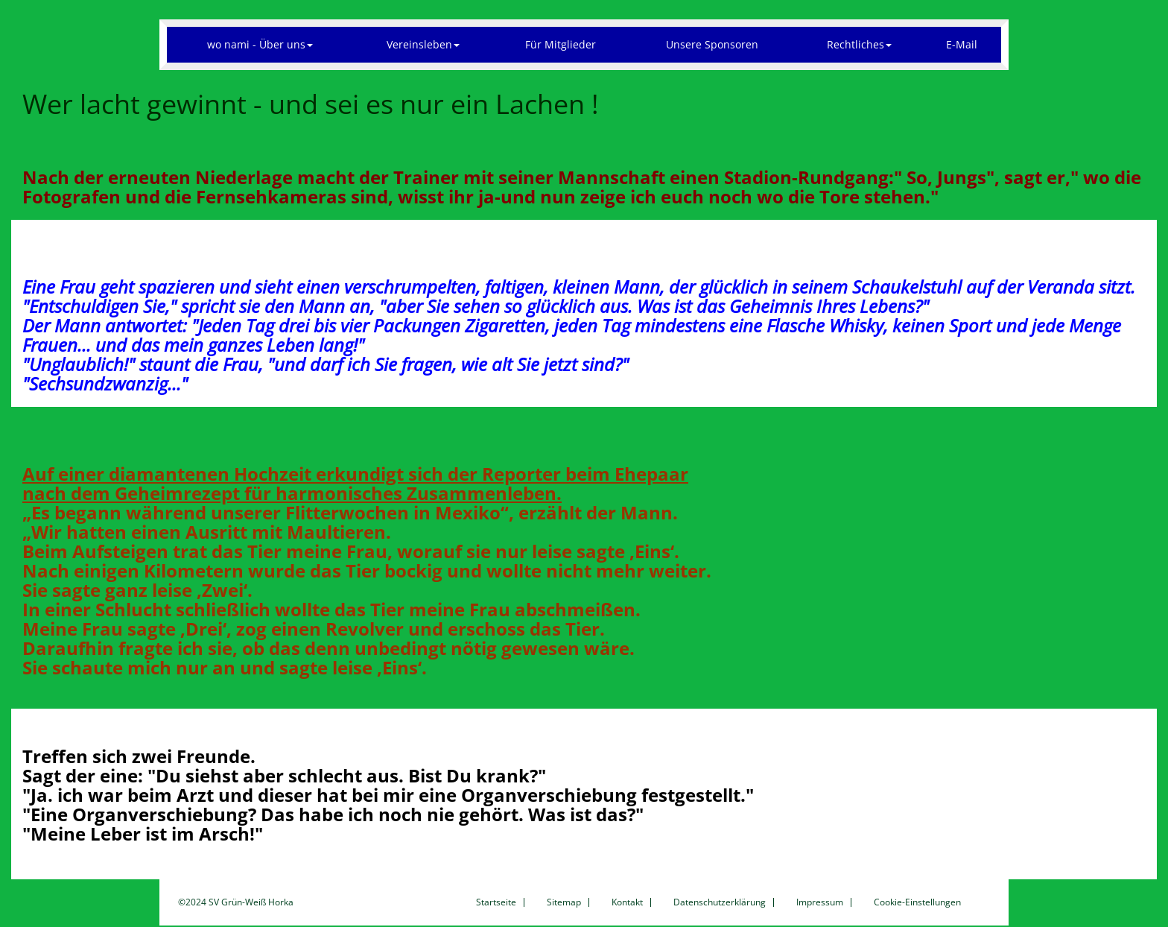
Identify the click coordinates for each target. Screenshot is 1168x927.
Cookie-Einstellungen (917, 902)
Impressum (819, 902)
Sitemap (564, 902)
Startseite (496, 902)
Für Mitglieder (560, 44)
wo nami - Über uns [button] (260, 44)
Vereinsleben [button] (423, 44)
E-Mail (961, 44)
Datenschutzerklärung (719, 902)
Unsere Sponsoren (712, 44)
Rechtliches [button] (859, 44)
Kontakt (627, 902)
